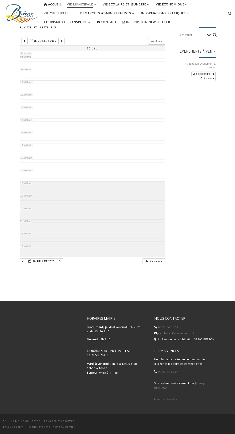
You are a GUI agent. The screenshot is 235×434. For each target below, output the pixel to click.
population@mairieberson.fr (176, 333)
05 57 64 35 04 (167, 327)
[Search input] (192, 48)
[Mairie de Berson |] (20, 12)
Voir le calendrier (203, 87)
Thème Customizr (63, 426)
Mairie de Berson (27, 421)
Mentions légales (165, 399)
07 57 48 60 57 (167, 372)
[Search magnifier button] (215, 48)
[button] (153, 275)
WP (23, 426)
